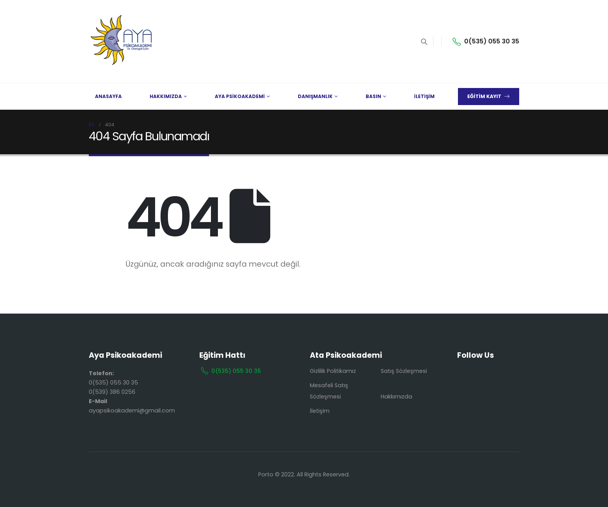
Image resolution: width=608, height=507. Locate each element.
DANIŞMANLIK (315, 96)
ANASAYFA (108, 96)
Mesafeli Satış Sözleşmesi (329, 390)
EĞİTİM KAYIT (488, 96)
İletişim (320, 411)
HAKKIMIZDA (166, 96)
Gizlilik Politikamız (333, 371)
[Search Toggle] (424, 42)
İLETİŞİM (424, 96)
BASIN (373, 96)
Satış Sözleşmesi (404, 371)
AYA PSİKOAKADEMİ (240, 96)
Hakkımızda (396, 396)
